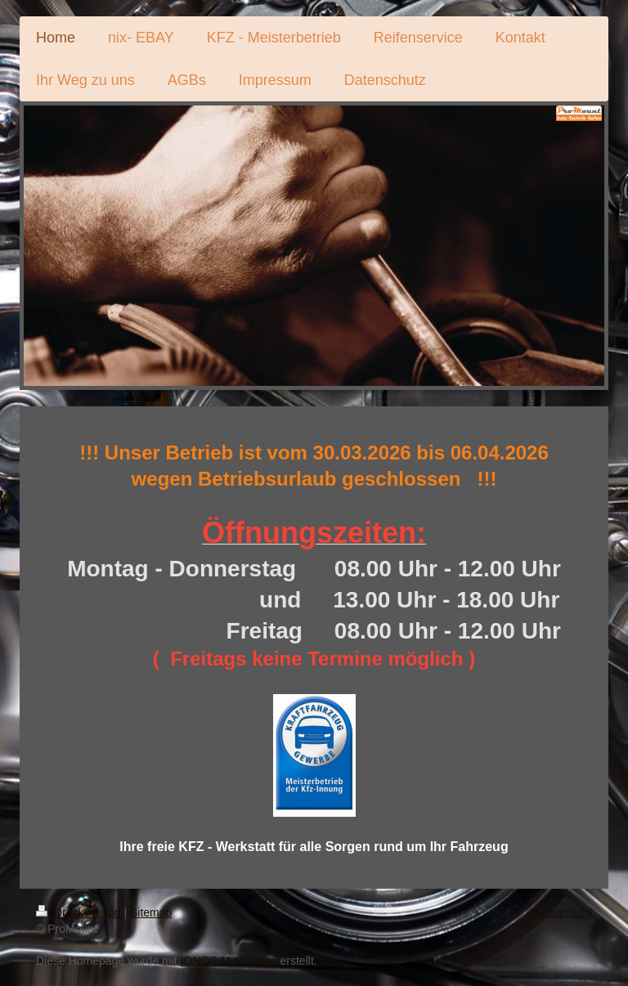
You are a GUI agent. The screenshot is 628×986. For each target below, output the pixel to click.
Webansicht (562, 912)
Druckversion (79, 912)
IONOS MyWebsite (229, 960)
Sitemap (151, 912)
